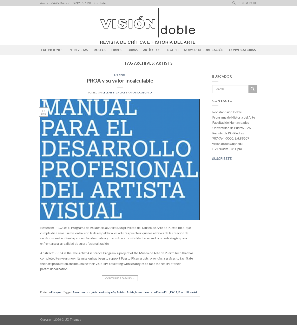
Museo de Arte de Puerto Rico (152, 292)
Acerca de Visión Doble (55, 3)
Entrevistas (78, 50)
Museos (99, 50)
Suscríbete (100, 3)
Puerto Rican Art (187, 292)
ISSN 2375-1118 (82, 3)
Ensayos (119, 74)
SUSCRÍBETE (222, 158)
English (172, 50)
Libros (116, 50)
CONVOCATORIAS (242, 50)
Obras (132, 50)
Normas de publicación (204, 50)
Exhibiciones (51, 50)
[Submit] (253, 89)
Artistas (121, 292)
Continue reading (120, 278)
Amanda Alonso (141, 92)
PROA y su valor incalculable (120, 80)
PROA (173, 292)
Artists (130, 292)
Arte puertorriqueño (104, 292)
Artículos (151, 50)
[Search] (234, 3)
